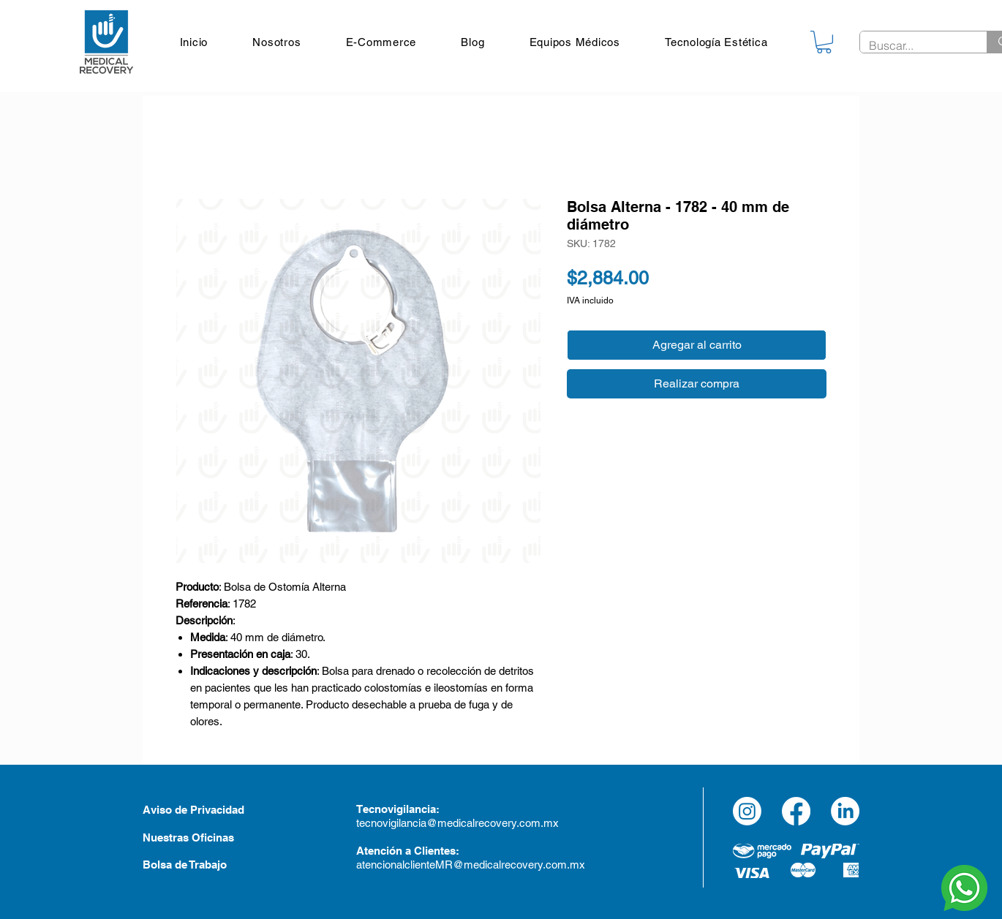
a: (435, 809)
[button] (575, 42)
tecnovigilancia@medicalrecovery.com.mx (459, 823)
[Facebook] (796, 811)
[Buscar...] (912, 45)
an (415, 809)
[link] (823, 42)
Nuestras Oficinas (188, 837)
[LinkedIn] (845, 811)
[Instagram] (747, 811)
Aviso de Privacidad (193, 809)
